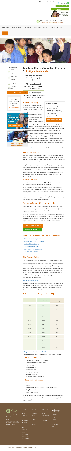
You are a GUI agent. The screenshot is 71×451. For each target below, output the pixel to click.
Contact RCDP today (27, 147)
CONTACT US (25, 429)
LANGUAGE (37, 27)
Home (23, 413)
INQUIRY (59, 27)
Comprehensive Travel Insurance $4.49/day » (36, 352)
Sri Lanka (34, 422)
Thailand (34, 424)
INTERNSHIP (27, 27)
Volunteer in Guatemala (12, 72)
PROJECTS (24, 432)
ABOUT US (5, 27)
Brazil (53, 417)
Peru (53, 429)
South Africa (45, 418)
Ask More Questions (11, 87)
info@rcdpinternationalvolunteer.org (60, 1)
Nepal (33, 415)
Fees (53, 27)
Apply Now (5, 33)
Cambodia (34, 413)
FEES (23, 425)
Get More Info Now (54, 120)
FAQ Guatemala (14, 83)
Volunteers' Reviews (12, 80)
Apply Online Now (17, 92)
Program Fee (14, 76)
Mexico (54, 426)
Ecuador (54, 421)
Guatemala (55, 424)
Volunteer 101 (26, 438)
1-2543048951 (62, 3)
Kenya (43, 413)
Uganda (44, 422)
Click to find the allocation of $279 (30, 280)
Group (45, 27)
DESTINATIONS (16, 27)
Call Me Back (62, 6)
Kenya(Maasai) (45, 415)
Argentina (54, 414)
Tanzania (44, 420)
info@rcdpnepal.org (45, 1)
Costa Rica (54, 419)
